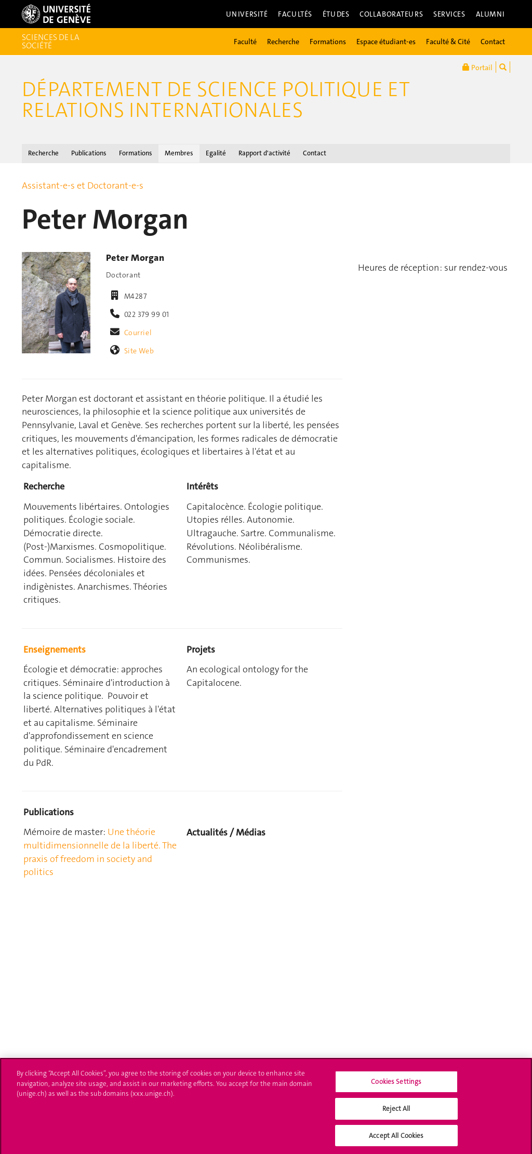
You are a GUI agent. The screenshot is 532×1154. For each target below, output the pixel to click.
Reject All (396, 1111)
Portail (477, 67)
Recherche (283, 41)
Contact (493, 41)
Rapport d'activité (264, 153)
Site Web (139, 350)
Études (336, 14)
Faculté (245, 41)
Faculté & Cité (448, 41)
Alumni (490, 14)
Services (449, 14)
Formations (328, 41)
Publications (89, 153)
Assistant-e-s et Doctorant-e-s (82, 185)
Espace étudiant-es (386, 41)
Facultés (295, 14)
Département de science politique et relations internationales (216, 100)
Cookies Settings (396, 1085)
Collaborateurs (391, 14)
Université (247, 14)
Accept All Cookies (396, 1138)
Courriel (138, 332)
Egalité (216, 153)
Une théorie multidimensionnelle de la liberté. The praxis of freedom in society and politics (100, 852)
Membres (179, 153)
